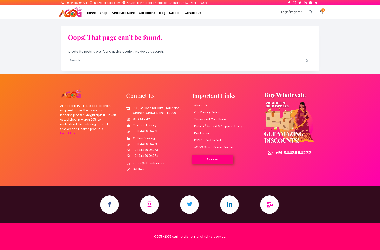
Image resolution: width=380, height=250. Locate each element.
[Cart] (321, 12)
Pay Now (213, 159)
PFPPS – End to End (207, 140)
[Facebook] (289, 2)
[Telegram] (316, 2)
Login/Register (291, 12)
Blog (162, 13)
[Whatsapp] (310, 2)
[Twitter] (299, 2)
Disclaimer (201, 133)
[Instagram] (294, 2)
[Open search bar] (310, 12)
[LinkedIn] (305, 2)
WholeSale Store (123, 13)
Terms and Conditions (210, 119)
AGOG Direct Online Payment (215, 147)
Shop (103, 13)
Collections (147, 13)
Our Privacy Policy (207, 112)
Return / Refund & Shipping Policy (218, 126)
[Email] (269, 204)
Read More (67, 133)
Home (91, 13)
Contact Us (193, 13)
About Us (200, 105)
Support (175, 13)
